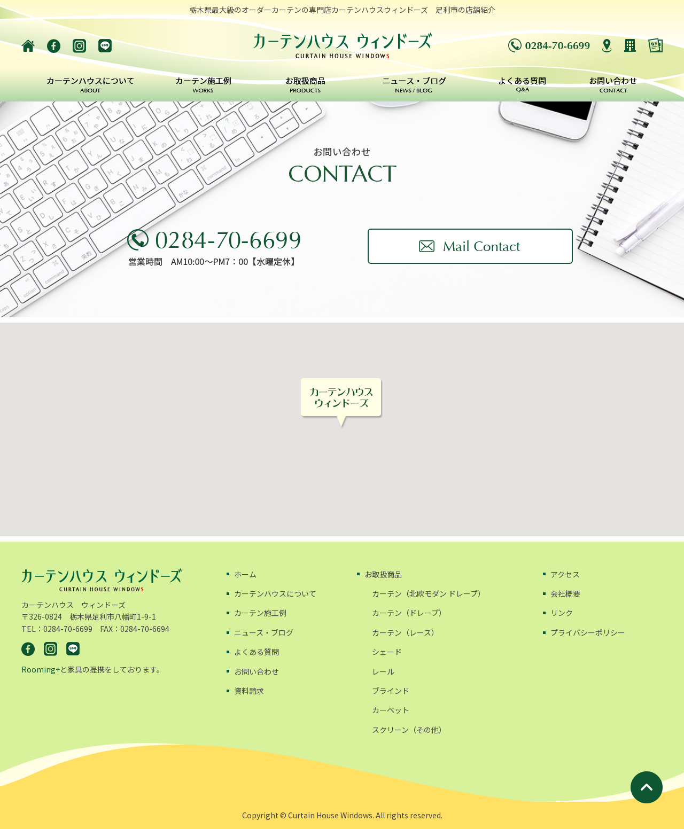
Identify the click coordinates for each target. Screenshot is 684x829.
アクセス (565, 574)
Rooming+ (40, 669)
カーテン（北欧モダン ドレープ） (428, 593)
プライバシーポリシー (587, 632)
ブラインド (390, 690)
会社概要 (565, 593)
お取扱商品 (383, 574)
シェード (387, 651)
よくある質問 (256, 651)
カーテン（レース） (405, 632)
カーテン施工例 (260, 612)
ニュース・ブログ (263, 632)
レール (383, 671)
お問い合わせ (256, 671)
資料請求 (249, 690)
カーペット (390, 710)
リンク (561, 612)
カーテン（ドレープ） (409, 612)
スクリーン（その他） (409, 729)
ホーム (245, 574)
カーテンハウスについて (275, 593)
